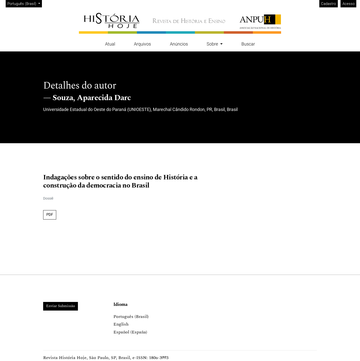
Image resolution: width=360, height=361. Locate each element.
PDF (49, 214)
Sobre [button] (213, 44)
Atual (110, 44)
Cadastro (328, 3)
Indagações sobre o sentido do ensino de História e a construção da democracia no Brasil (120, 181)
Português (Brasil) (24, 3)
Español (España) (130, 332)
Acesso (348, 3)
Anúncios (179, 44)
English (120, 324)
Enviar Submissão (60, 306)
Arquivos (142, 44)
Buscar (248, 44)
